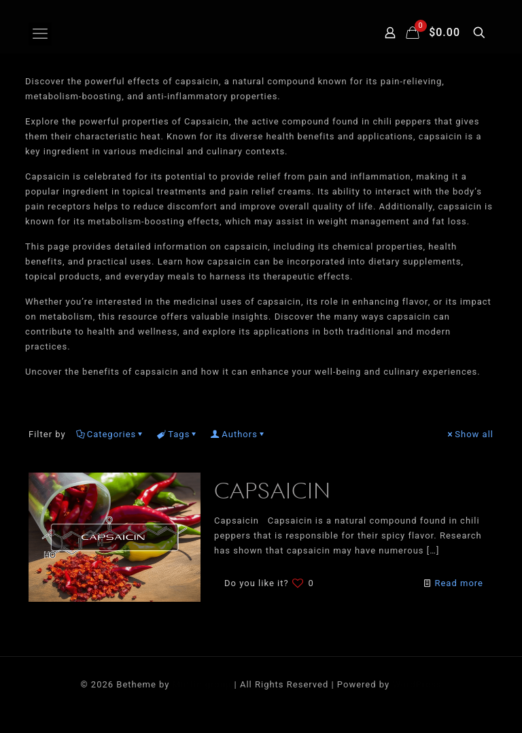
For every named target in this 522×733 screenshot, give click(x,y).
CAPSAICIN (272, 492)
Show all (469, 434)
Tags (177, 434)
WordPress (416, 684)
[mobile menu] (40, 34)
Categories (110, 434)
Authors (238, 434)
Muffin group (202, 684)
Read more (458, 583)
